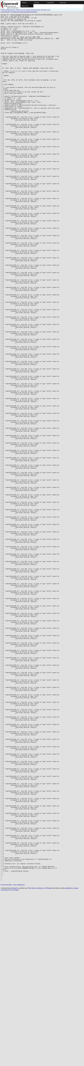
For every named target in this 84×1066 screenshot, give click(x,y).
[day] (22, 12)
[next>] (8, 12)
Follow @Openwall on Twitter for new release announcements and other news (25, 10)
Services (36, 2)
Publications (50, 2)
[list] (35, 12)
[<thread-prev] (15, 12)
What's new (25, 6)
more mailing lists (19, 1058)
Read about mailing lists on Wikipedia (40, 1062)
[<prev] (3, 12)
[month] (26, 12)
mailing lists (15, 1062)
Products (24, 2)
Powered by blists (6, 1058)
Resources (63, 2)
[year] (31, 12)
